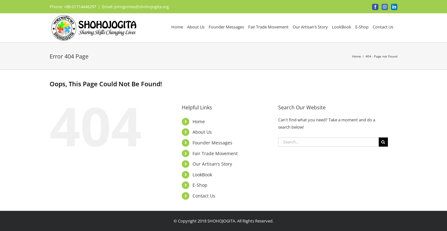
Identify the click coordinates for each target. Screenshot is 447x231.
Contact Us (204, 196)
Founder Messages (212, 143)
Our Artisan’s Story (212, 164)
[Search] (383, 142)
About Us (202, 132)
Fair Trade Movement (215, 153)
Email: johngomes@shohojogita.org (135, 6)
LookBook (202, 175)
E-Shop (200, 185)
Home (199, 122)
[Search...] (328, 142)
